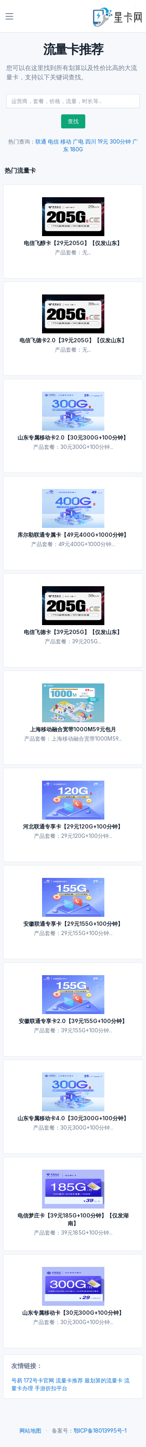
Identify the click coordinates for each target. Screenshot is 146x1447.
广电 (78, 141)
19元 (103, 141)
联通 (40, 141)
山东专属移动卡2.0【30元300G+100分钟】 (73, 437)
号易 (16, 1380)
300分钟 (120, 141)
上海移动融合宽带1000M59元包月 (73, 729)
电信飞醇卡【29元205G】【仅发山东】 (73, 243)
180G (76, 149)
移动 (65, 141)
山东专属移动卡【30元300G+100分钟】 (73, 1312)
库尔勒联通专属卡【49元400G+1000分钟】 (73, 534)
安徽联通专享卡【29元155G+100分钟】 (73, 923)
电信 (53, 141)
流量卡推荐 (69, 1380)
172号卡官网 (39, 1380)
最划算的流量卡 (103, 1380)
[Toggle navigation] (9, 16)
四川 (90, 141)
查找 (73, 121)
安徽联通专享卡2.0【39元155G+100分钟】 (73, 1021)
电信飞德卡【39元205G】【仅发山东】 (73, 632)
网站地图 (30, 1430)
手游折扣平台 (51, 1388)
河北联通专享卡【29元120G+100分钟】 (73, 826)
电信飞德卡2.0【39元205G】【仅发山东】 (73, 340)
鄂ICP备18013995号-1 (100, 1430)
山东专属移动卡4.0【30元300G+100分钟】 (73, 1118)
